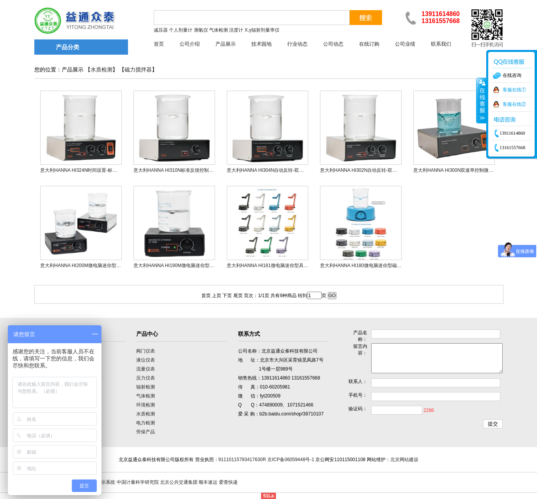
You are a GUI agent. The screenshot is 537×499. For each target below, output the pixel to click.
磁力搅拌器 (138, 70)
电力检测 (145, 423)
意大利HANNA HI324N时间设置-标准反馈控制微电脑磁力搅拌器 (106, 170)
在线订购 (369, 44)
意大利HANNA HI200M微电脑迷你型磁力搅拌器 (90, 265)
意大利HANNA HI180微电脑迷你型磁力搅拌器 (368, 265)
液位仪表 (145, 360)
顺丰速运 (208, 482)
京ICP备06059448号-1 (290, 459)
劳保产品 (145, 432)
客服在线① (514, 90)
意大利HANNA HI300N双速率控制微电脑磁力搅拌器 (467, 170)
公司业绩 (405, 44)
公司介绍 (190, 44)
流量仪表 (145, 369)
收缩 (481, 100)
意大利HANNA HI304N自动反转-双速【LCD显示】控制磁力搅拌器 (296, 170)
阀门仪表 (145, 351)
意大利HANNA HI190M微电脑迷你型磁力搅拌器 (183, 265)
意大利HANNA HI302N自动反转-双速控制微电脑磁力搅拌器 (382, 170)
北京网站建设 (404, 459)
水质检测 (101, 70)
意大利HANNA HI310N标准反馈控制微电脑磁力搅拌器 (189, 170)
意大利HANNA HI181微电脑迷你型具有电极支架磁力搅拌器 (288, 265)
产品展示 (225, 44)
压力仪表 (145, 378)
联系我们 (441, 44)
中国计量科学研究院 (138, 482)
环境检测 (145, 405)
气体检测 (145, 396)
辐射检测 (145, 387)
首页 (159, 44)
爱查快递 (228, 482)
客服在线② (514, 104)
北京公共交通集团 (178, 482)
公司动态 (333, 44)
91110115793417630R (242, 459)
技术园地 (261, 44)
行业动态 (297, 44)
